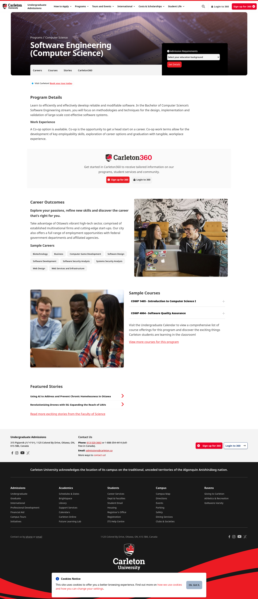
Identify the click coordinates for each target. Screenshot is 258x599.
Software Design (116, 253)
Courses (53, 70)
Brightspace (65, 498)
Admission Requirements (182, 51)
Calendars (64, 512)
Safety (159, 512)
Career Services (115, 493)
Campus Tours (18, 516)
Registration (114, 516)
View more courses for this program (154, 342)
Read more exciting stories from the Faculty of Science (67, 414)
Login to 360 (221, 6)
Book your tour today (61, 83)
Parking (160, 507)
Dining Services (164, 516)
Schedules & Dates (69, 493)
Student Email (115, 503)
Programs (82, 6)
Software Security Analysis (76, 261)
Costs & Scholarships (151, 6)
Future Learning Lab (70, 521)
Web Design (39, 268)
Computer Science (56, 37)
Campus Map (163, 493)
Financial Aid (17, 512)
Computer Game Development (85, 253)
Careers (37, 70)
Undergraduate (19, 493)
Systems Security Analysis (109, 261)
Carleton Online (67, 516)
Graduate (16, 498)
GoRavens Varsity (213, 503)
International (126, 6)
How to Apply (62, 6)
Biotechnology (40, 253)
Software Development (44, 261)
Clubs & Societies (165, 521)
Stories (68, 70)
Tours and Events (103, 6)
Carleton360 (85, 70)
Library (63, 503)
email (39, 536)
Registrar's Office (116, 512)
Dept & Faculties (116, 498)
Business (58, 253)
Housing (112, 507)
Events (159, 503)
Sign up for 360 (244, 6)
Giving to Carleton (214, 493)
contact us (99, 455)
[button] (205, 6)
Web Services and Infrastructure (68, 268)
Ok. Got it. (194, 584)
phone (29, 536)
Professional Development (25, 507)
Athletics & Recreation (216, 498)
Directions (161, 498)
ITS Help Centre (116, 521)
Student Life (176, 6)
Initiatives (16, 521)
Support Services (68, 507)
